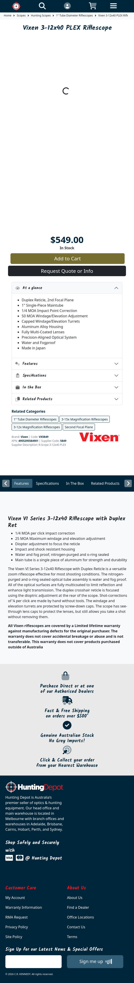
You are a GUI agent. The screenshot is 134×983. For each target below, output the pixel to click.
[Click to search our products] (42, 6)
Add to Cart (67, 258)
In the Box (28, 387)
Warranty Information (23, 907)
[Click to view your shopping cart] (93, 6)
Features (26, 364)
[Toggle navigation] (118, 9)
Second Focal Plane (79, 427)
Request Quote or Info (67, 270)
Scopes (21, 15)
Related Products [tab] (105, 483)
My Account (15, 897)
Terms (72, 936)
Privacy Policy (16, 927)
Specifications (30, 375)
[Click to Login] (67, 6)
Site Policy (13, 936)
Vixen (24, 437)
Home (7, 15)
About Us (74, 897)
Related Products (33, 399)
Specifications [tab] (47, 483)
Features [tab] (21, 483)
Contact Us (76, 927)
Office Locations (80, 917)
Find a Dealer (78, 907)
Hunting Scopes (41, 15)
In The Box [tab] (75, 483)
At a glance (28, 288)
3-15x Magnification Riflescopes (84, 419)
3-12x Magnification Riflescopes (37, 427)
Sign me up (95, 961)
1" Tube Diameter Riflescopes (74, 15)
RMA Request (16, 917)
